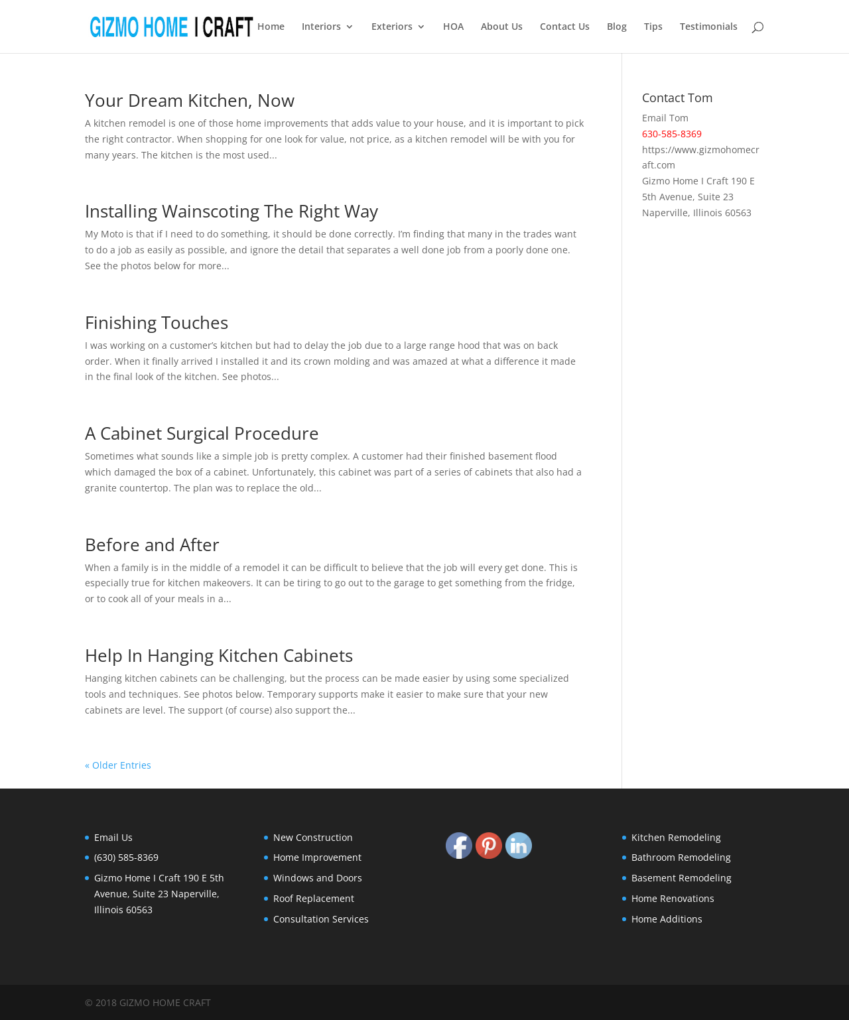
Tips (653, 27)
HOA (453, 27)
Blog (617, 27)
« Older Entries (118, 765)
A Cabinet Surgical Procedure (202, 433)
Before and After (152, 544)
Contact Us (565, 27)
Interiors (321, 27)
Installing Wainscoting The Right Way (231, 211)
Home (271, 27)
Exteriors (392, 27)
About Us (502, 27)
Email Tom (665, 117)
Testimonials (709, 27)
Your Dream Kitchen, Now (189, 100)
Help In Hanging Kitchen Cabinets (219, 655)
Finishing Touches (156, 322)
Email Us (113, 837)
